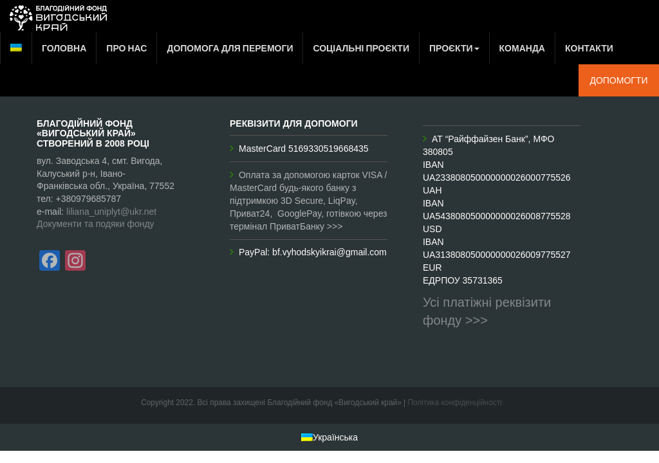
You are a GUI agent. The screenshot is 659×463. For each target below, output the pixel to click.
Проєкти (454, 48)
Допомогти (618, 80)
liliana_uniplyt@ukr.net (111, 211)
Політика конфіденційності (455, 402)
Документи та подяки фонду (95, 224)
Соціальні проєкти (361, 48)
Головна (64, 48)
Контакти (589, 48)
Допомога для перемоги (230, 48)
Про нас (126, 48)
